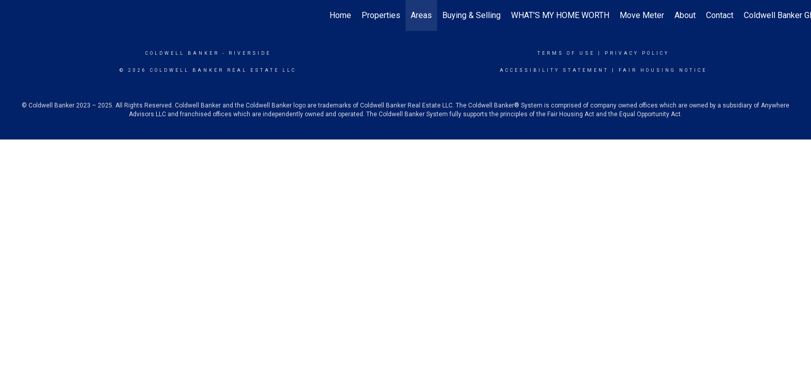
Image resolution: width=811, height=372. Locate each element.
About (685, 15)
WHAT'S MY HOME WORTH (560, 15)
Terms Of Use (566, 53)
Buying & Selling (471, 15)
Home (340, 15)
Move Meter (642, 15)
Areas (421, 15)
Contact (719, 15)
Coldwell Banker (182, 53)
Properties (381, 15)
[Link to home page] (13, 15)
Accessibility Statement (554, 70)
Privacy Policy (637, 53)
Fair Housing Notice (663, 70)
